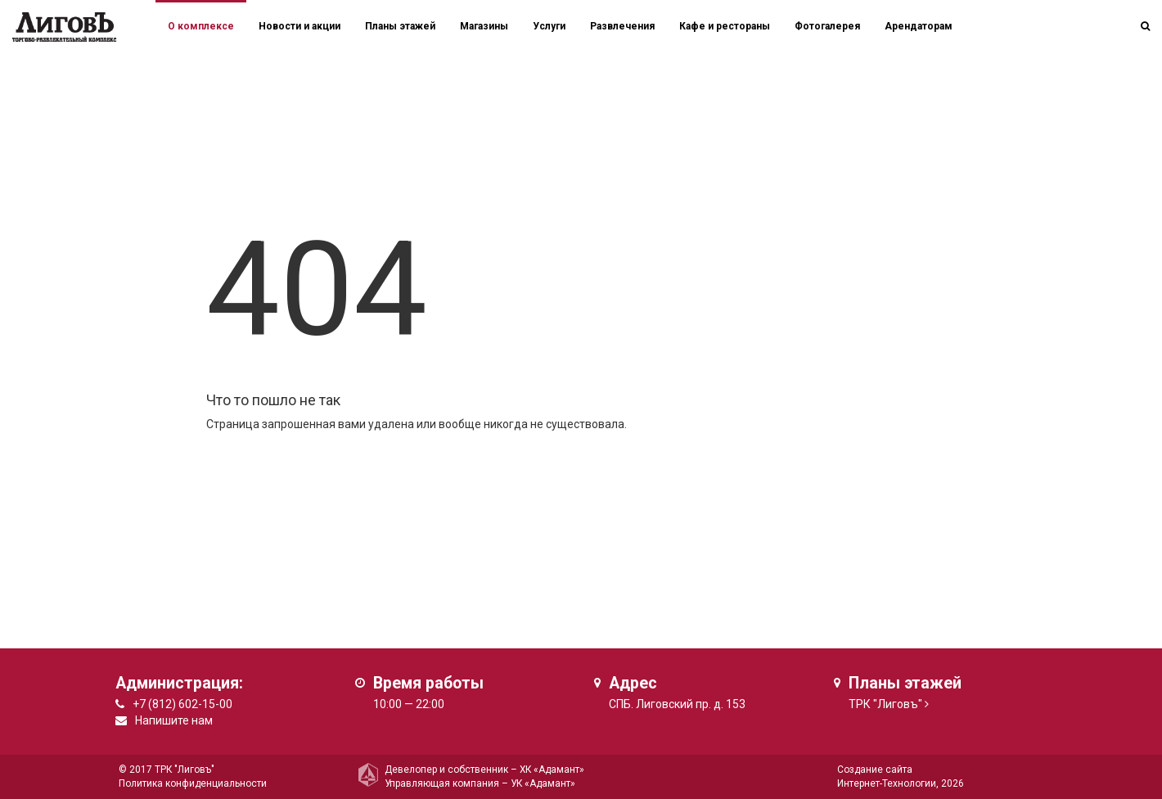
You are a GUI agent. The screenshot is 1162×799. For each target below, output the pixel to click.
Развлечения (622, 26)
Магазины (484, 26)
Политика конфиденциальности (193, 783)
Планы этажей (400, 26)
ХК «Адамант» (552, 769)
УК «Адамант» (543, 783)
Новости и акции (299, 26)
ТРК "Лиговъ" (885, 704)
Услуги (549, 26)
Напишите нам (174, 720)
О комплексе (201, 26)
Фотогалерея (827, 26)
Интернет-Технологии (886, 783)
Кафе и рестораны (724, 26)
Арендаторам (919, 26)
